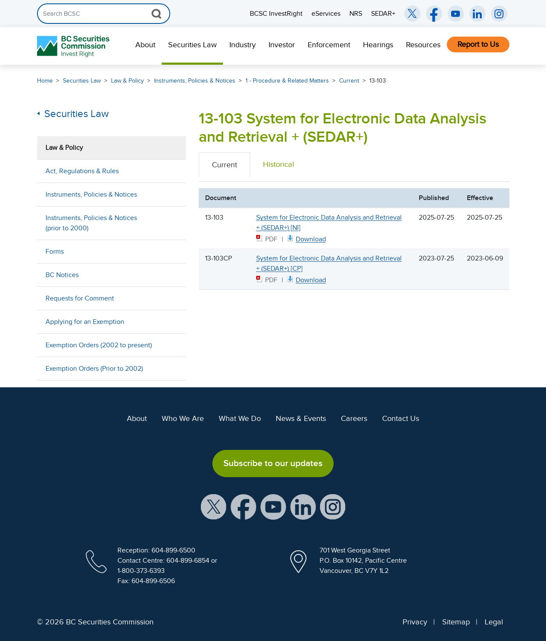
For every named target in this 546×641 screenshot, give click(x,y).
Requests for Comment (80, 298)
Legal (494, 622)
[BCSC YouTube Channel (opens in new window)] (456, 14)
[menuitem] (145, 46)
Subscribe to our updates (273, 463)
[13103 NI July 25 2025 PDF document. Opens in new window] (306, 238)
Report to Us (478, 44)
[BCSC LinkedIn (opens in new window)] (477, 14)
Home (45, 80)
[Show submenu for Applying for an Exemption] (171, 321)
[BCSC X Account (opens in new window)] (213, 506)
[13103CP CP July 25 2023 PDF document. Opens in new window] (306, 279)
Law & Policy (127, 80)
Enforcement (329, 44)
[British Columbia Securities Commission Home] (74, 46)
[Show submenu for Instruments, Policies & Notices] (171, 194)
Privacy (415, 622)
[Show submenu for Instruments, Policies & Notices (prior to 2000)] (171, 223)
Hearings (378, 44)
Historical (278, 164)
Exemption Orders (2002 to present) (99, 345)
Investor (282, 44)
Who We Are (183, 418)
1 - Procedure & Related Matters (287, 80)
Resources (423, 44)
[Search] (103, 13)
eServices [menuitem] (326, 13)
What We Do (240, 418)
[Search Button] (156, 14)
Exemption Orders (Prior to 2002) (94, 368)
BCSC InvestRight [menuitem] (276, 13)
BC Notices (62, 275)
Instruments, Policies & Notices (194, 80)
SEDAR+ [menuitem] (383, 13)
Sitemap (456, 622)
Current (349, 80)
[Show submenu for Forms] (171, 251)
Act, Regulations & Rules (82, 171)
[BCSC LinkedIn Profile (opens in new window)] (303, 506)
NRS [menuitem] (355, 13)
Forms (55, 251)
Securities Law (192, 44)
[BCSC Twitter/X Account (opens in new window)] (412, 14)
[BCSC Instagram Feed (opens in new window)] (499, 14)
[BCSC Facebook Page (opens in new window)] (434, 14)
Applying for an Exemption (85, 322)
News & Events (301, 418)
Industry (242, 44)
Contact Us (400, 418)
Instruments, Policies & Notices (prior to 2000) (91, 223)
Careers (354, 418)
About (145, 44)
